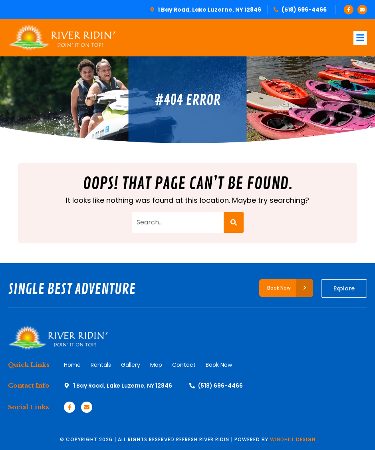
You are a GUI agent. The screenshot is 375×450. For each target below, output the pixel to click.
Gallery (130, 365)
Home (72, 365)
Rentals (101, 365)
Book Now (219, 365)
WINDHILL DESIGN (292, 439)
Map (156, 365)
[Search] (234, 222)
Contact (184, 365)
